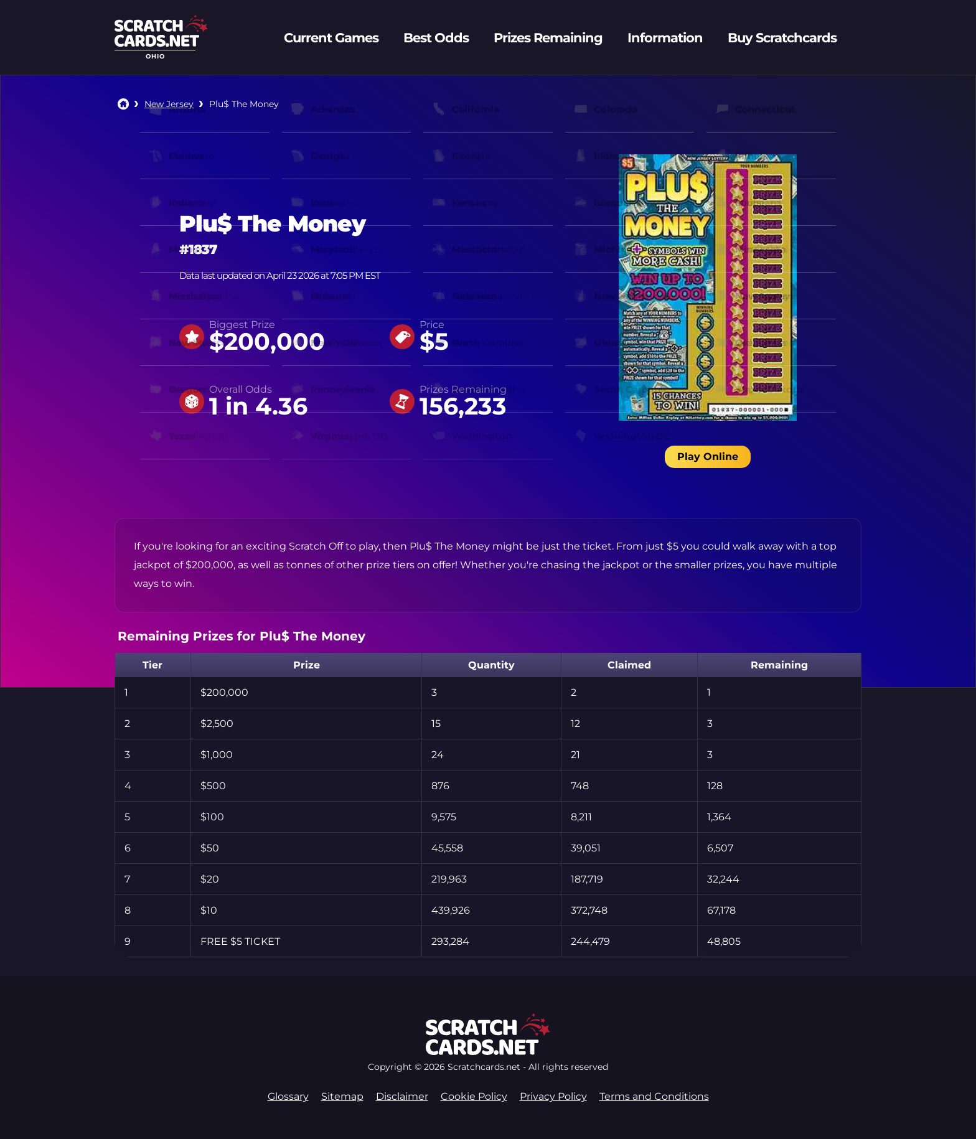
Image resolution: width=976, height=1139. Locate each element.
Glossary (288, 1096)
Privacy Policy (553, 1096)
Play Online (707, 456)
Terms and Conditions (654, 1096)
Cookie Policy (474, 1096)
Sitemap (342, 1096)
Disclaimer (402, 1096)
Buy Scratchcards (782, 37)
